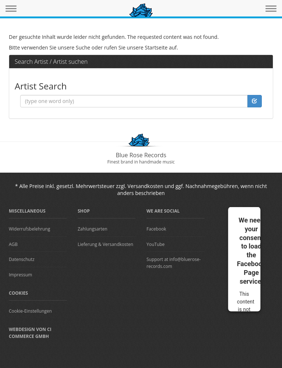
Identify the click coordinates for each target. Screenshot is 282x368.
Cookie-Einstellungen (30, 311)
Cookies (18, 293)
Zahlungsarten (93, 229)
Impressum (20, 275)
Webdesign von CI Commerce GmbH (30, 332)
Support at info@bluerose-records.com (174, 262)
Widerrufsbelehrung (29, 229)
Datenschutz (22, 259)
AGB (13, 244)
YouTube (155, 244)
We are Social (163, 211)
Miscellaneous (27, 211)
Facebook (156, 229)
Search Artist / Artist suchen (51, 62)
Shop (84, 211)
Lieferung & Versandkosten (105, 244)
